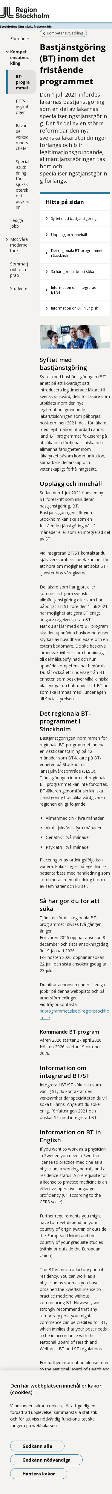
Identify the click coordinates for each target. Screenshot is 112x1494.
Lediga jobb (16, 223)
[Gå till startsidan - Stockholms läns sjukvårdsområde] (56, 13)
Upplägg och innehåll (69, 234)
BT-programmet (23, 82)
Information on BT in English (74, 308)
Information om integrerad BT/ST (73, 290)
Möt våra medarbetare (19, 244)
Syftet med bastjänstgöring (73, 218)
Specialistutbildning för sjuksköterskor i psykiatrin (22, 184)
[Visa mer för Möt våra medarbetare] (6, 239)
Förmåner (19, 38)
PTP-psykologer (22, 106)
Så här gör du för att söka (72, 271)
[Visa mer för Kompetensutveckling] (6, 51)
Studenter (19, 288)
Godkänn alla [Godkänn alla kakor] (37, 1446)
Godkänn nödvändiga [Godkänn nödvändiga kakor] (46, 1460)
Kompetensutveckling (19, 57)
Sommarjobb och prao (19, 269)
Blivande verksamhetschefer (22, 137)
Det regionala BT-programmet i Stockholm (76, 253)
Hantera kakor (38, 1474)
